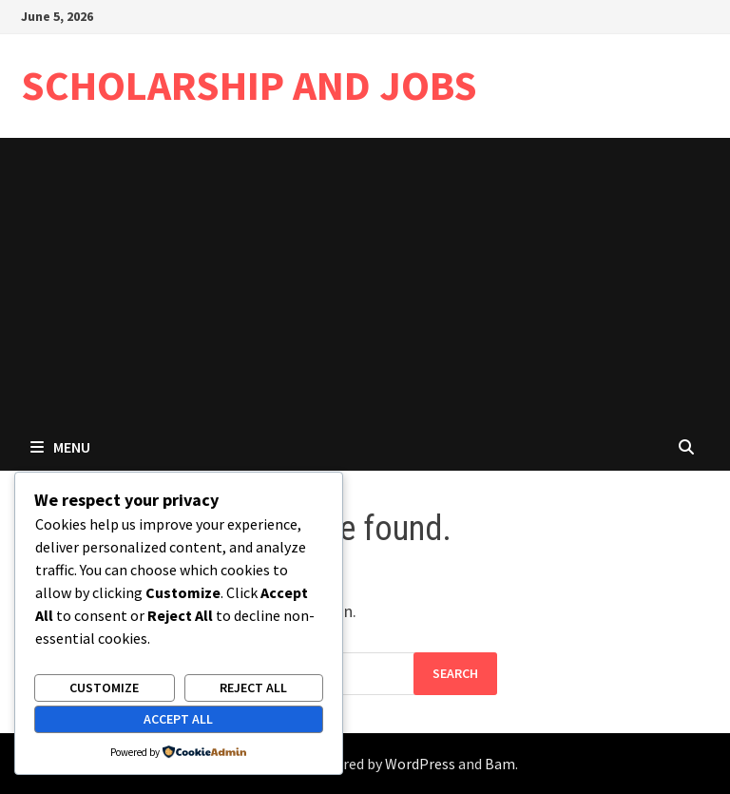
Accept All (178, 718)
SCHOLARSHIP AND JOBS (249, 85)
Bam (500, 763)
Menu (60, 446)
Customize (104, 687)
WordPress (420, 763)
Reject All (253, 687)
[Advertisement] (365, 280)
